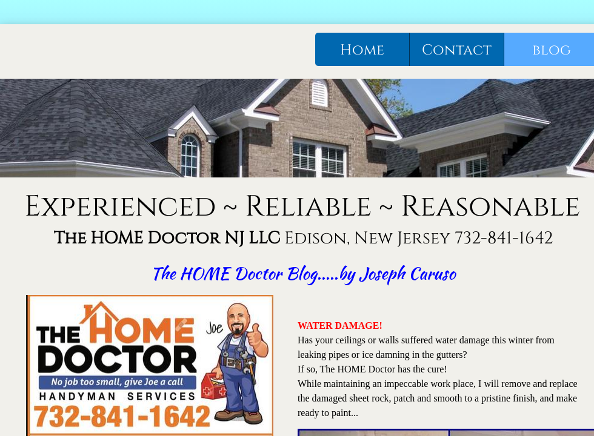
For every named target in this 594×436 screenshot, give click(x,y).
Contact (457, 50)
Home (362, 50)
